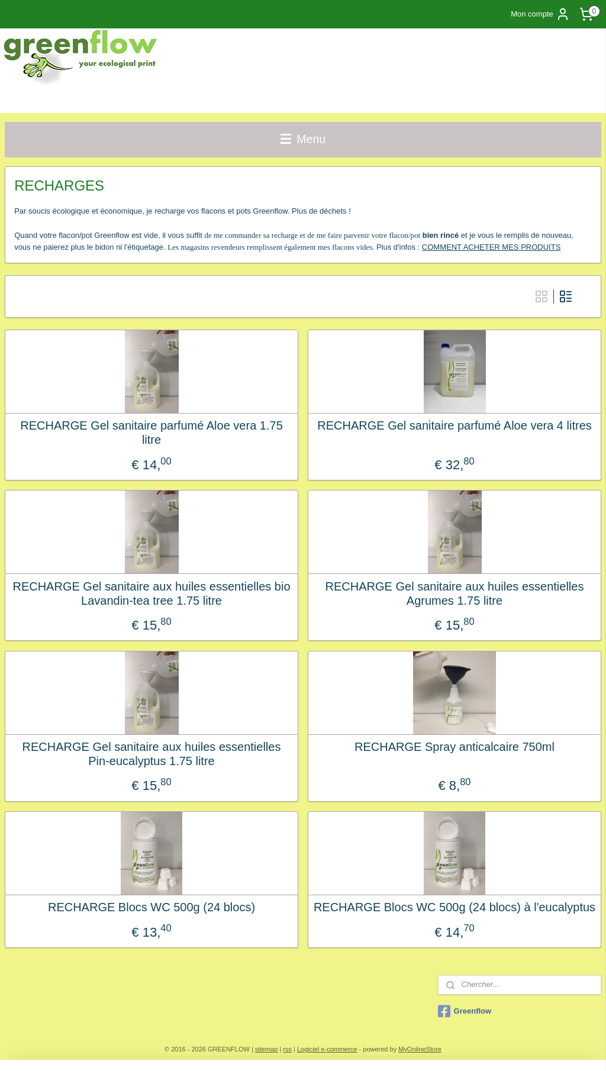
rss (287, 1049)
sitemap (266, 1049)
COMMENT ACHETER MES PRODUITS (491, 247)
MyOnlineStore (419, 1049)
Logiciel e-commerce (327, 1049)
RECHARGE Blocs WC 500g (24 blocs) (151, 907)
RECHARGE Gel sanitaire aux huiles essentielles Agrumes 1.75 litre (454, 593)
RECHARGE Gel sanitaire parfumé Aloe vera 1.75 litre (151, 432)
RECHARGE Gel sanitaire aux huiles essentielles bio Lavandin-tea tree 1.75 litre (151, 593)
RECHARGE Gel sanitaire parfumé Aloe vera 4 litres (454, 425)
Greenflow (465, 1011)
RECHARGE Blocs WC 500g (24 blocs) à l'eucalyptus (454, 907)
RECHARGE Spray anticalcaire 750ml (454, 746)
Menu (303, 139)
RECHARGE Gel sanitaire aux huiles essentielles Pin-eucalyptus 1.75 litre (151, 753)
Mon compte (540, 14)
